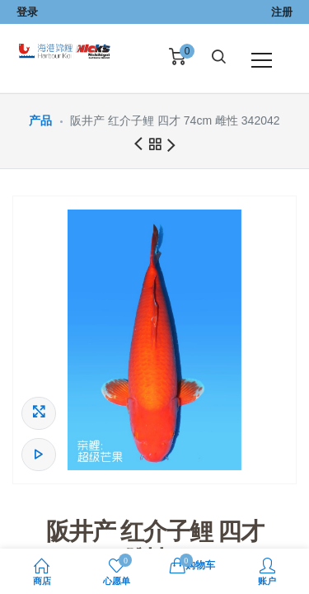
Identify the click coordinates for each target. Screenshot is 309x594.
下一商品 (171, 146)
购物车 (192, 564)
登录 (27, 12)
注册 (282, 12)
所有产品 (155, 147)
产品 (40, 120)
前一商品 (138, 144)
